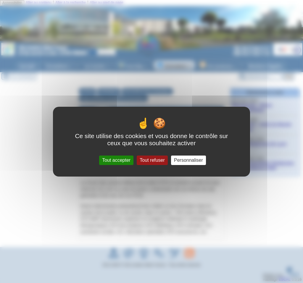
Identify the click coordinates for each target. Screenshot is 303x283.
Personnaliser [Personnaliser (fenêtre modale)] (188, 160)
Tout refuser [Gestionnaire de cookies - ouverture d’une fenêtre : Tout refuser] (152, 160)
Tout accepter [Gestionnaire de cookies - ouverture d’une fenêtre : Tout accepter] (116, 160)
